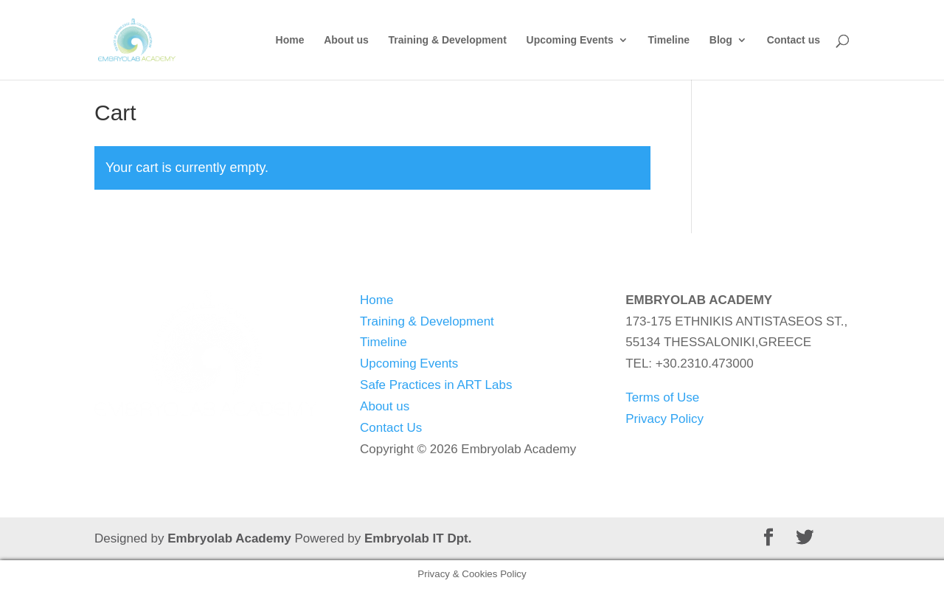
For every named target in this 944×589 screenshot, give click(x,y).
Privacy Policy (664, 419)
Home (290, 40)
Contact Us (391, 428)
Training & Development (448, 40)
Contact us (793, 40)
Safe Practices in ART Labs (436, 385)
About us (346, 40)
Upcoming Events (570, 40)
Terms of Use (662, 397)
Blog (720, 40)
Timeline (669, 40)
